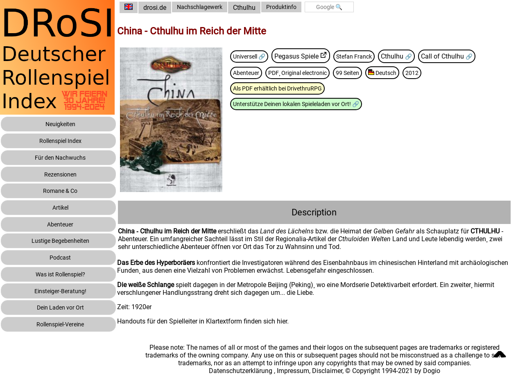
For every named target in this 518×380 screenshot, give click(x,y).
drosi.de (168, 7)
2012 (445, 73)
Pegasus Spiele (316, 56)
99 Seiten (375, 73)
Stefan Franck (376, 56)
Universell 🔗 (266, 56)
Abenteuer (261, 73)
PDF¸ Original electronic (319, 73)
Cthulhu (264, 7)
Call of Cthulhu (469, 56)
